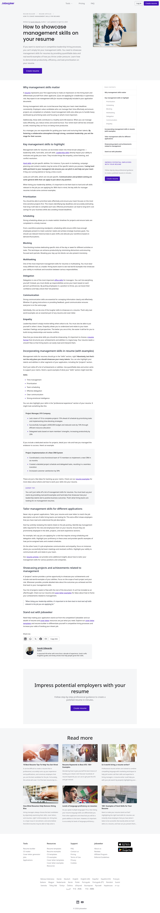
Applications (28, 860)
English (75, 879)
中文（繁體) (89, 889)
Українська (108, 885)
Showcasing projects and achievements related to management (118, 145)
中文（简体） (78, 889)
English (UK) (85, 879)
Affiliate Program (100, 854)
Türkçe (62, 885)
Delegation (110, 116)
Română (109, 882)
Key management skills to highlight (117, 98)
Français (116, 879)
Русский (98, 885)
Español (95, 879)
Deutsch (67, 879)
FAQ (92, 3)
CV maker (27, 851)
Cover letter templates (55, 860)
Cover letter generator (31, 854)
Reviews (97, 851)
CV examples (52, 857)
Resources (51, 866)
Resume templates (54, 849)
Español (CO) (106, 879)
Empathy (109, 124)
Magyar (51, 882)
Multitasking (110, 113)
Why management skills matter (115, 92)
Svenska (44, 885)
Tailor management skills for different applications (117, 138)
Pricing (82, 3)
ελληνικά (78, 885)
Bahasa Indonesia (47, 879)
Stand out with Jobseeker (113, 152)
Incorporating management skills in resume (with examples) (120, 130)
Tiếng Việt (53, 885)
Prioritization (110, 102)
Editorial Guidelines (101, 857)
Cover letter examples (55, 863)
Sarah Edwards (35, 22)
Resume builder (29, 14)
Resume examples (54, 851)
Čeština (70, 885)
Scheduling (110, 105)
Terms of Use (76, 857)
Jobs (24, 857)
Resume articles (45, 14)
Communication (111, 120)
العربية (68, 889)
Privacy (73, 860)
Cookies (74, 863)
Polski (77, 882)
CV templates (52, 854)
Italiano (43, 882)
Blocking (109, 109)
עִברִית (117, 885)
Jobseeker (83, 908)
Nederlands (61, 882)
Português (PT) (98, 882)
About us (97, 849)
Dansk (59, 879)
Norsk (70, 882)
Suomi (117, 882)
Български (88, 885)
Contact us (75, 851)
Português (86, 882)
